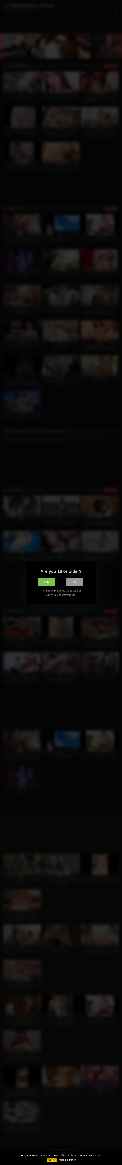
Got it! (51, 1160)
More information (67, 1160)
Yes (46, 582)
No (74, 582)
